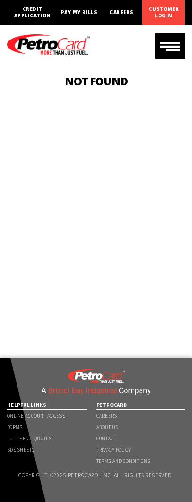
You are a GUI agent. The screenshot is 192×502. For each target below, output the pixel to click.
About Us (107, 427)
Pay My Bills (79, 12)
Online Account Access (36, 416)
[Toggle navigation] (170, 46)
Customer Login (164, 12)
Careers (121, 12)
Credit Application (32, 12)
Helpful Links (27, 405)
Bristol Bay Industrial (82, 390)
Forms (14, 427)
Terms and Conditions (123, 461)
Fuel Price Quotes (29, 438)
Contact (106, 438)
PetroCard (111, 405)
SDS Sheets (20, 449)
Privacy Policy (113, 449)
